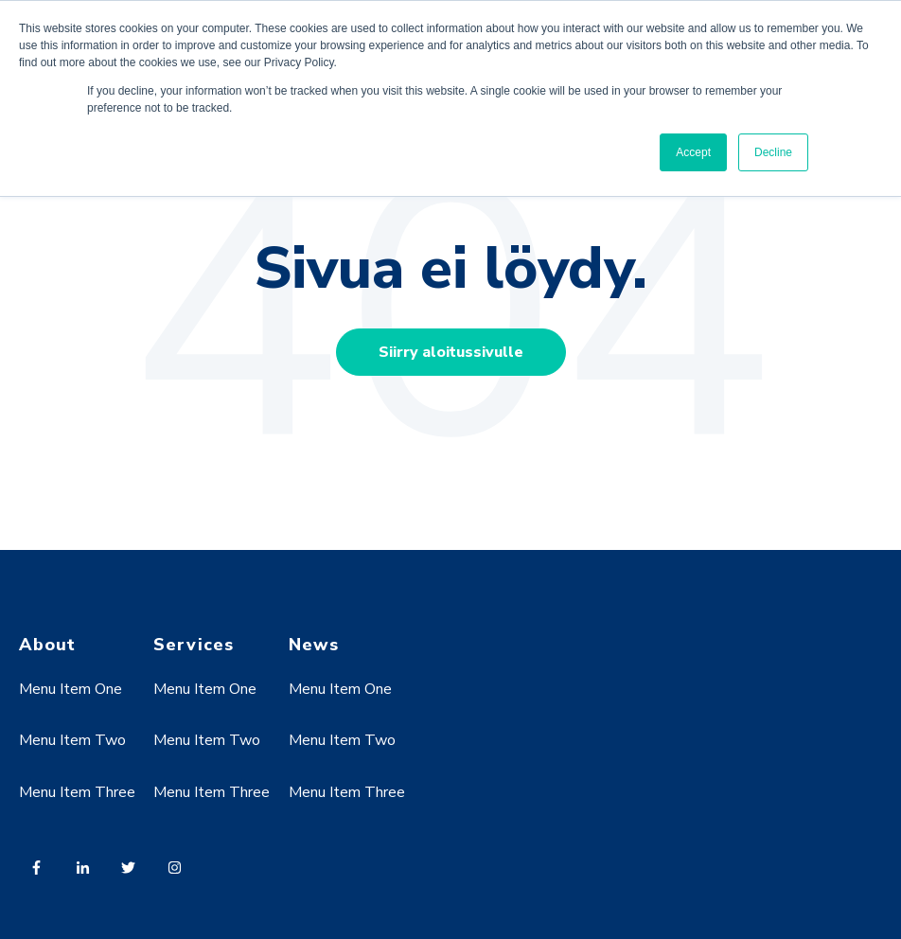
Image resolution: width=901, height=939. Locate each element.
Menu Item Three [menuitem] (77, 792)
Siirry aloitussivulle (451, 352)
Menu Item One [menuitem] (70, 689)
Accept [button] (693, 152)
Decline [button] (773, 152)
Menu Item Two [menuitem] (72, 740)
